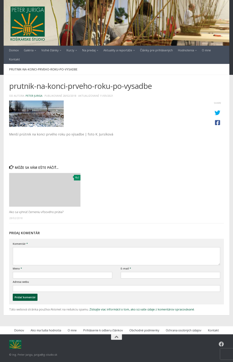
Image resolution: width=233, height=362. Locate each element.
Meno (17, 268)
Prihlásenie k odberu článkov (103, 330)
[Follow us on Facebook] (221, 344)
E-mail (126, 268)
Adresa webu (21, 282)
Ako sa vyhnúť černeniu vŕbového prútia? (36, 212)
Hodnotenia (186, 50)
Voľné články (50, 50)
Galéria (28, 50)
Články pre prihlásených (156, 50)
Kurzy (70, 50)
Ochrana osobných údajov (183, 330)
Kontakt (14, 59)
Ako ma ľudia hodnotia (46, 330)
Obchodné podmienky (144, 330)
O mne (206, 50)
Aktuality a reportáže (117, 50)
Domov (14, 50)
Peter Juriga (33, 95)
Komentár (20, 243)
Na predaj (89, 50)
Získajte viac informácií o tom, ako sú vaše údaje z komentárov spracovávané (141, 309)
